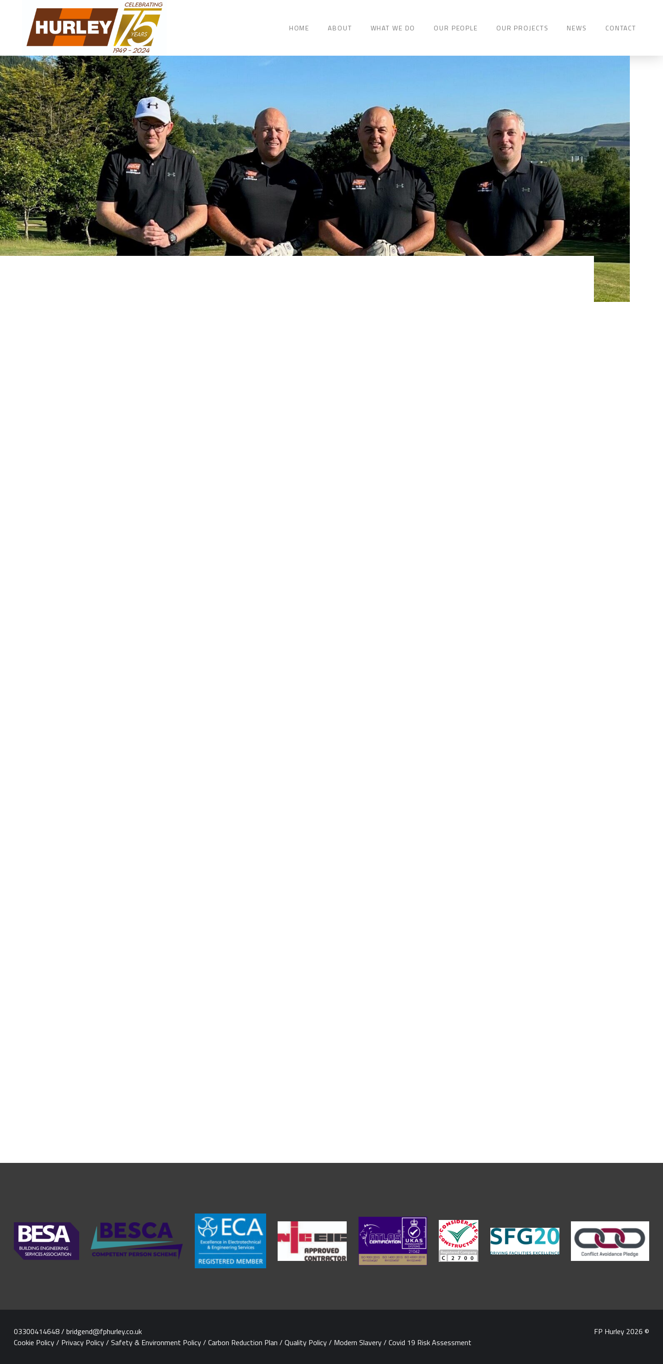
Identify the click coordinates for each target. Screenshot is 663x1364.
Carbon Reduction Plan (243, 1342)
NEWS (577, 28)
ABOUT (340, 28)
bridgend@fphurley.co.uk (104, 1331)
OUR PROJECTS (522, 28)
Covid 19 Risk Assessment (430, 1342)
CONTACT (620, 28)
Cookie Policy (34, 1342)
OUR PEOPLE (456, 28)
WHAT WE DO (393, 28)
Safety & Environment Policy (156, 1342)
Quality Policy (306, 1342)
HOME (299, 28)
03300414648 (36, 1331)
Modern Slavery (358, 1342)
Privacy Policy (82, 1342)
